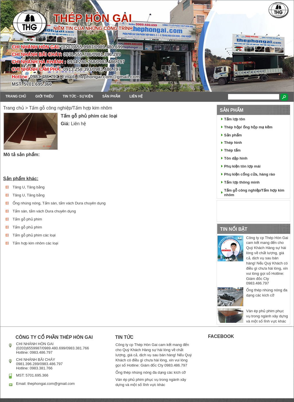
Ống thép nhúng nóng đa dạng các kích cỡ (150, 372)
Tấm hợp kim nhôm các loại (35, 243)
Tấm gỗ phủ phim (27, 219)
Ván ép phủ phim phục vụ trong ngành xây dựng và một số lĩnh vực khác (267, 316)
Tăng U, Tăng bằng (29, 187)
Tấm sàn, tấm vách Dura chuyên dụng (44, 211)
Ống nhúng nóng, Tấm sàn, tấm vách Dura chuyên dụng (59, 203)
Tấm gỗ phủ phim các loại (34, 235)
